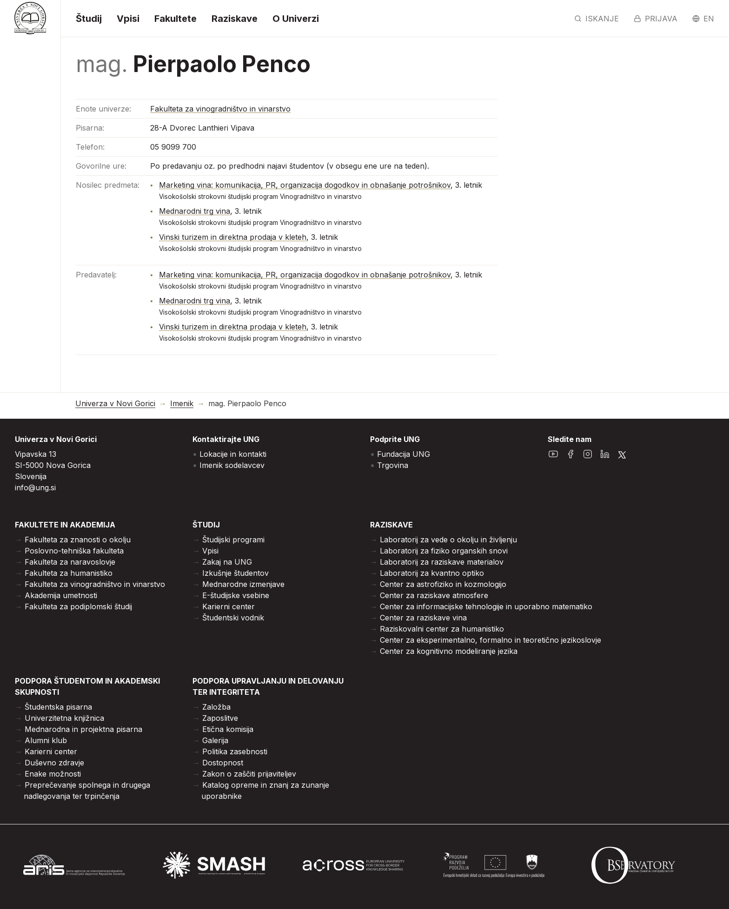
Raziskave (235, 18)
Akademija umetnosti (61, 595)
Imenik (181, 403)
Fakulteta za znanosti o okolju (78, 539)
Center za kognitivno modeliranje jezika (448, 651)
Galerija (215, 740)
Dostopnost (222, 762)
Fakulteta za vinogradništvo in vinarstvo (220, 108)
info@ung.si (35, 487)
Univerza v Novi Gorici (115, 403)
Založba (216, 706)
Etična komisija (227, 729)
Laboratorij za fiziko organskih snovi (444, 550)
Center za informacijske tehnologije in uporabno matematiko (486, 606)
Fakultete (175, 18)
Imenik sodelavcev (232, 465)
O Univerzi (295, 18)
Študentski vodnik (233, 617)
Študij (89, 18)
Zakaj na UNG (227, 561)
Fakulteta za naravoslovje (70, 561)
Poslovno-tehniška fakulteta (74, 550)
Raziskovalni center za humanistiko (442, 628)
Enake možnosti (53, 773)
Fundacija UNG (403, 454)
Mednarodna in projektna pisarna (83, 729)
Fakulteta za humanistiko (69, 573)
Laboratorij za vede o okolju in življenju (448, 539)
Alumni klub (46, 740)
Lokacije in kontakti (232, 454)
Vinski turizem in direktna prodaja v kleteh (232, 237)
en (703, 18)
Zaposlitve (220, 718)
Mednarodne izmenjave (243, 584)
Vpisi (128, 18)
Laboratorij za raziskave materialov (442, 561)
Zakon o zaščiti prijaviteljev (249, 773)
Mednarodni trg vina (194, 211)
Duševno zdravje (54, 762)
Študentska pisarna (58, 706)
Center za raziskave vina (423, 617)
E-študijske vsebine (235, 595)
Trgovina (392, 465)
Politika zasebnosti (234, 751)
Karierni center (228, 606)
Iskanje (596, 18)
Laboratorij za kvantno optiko (432, 573)
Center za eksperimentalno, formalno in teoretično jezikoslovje (490, 640)
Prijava (655, 18)
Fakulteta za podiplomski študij (78, 606)
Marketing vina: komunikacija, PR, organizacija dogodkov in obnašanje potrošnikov (305, 185)
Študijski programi (233, 539)
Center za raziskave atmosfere (434, 595)
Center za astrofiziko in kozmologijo (443, 584)
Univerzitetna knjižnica (64, 718)
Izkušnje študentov (235, 573)
